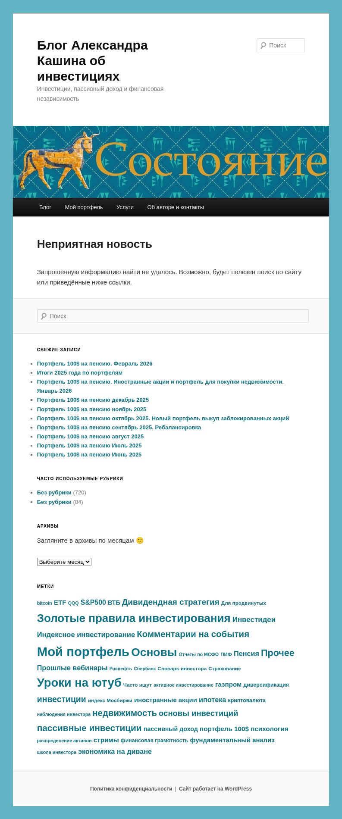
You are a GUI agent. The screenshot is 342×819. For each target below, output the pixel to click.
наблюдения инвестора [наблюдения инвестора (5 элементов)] (64, 714)
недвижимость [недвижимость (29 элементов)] (124, 713)
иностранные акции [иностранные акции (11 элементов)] (165, 700)
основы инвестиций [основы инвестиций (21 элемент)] (198, 713)
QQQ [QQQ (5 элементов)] (73, 603)
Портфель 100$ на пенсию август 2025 (90, 436)
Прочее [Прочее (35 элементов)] (278, 653)
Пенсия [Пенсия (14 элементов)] (246, 653)
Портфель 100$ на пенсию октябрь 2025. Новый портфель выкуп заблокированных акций (163, 418)
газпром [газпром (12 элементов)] (228, 684)
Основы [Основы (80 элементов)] (154, 652)
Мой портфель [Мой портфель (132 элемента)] (83, 651)
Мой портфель (84, 207)
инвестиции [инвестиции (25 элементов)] (61, 699)
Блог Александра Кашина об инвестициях (92, 60)
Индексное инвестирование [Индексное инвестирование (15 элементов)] (86, 634)
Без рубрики (54, 492)
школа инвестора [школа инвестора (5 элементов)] (56, 752)
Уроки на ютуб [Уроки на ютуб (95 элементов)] (79, 682)
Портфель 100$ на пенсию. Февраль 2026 (95, 363)
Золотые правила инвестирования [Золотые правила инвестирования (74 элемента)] (134, 618)
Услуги (125, 207)
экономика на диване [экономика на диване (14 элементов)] (115, 751)
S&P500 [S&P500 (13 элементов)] (93, 602)
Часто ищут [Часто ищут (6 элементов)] (137, 685)
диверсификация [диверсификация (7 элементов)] (266, 685)
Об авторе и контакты (175, 207)
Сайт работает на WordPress (215, 789)
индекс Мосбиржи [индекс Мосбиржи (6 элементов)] (110, 700)
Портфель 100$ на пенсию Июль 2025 (89, 445)
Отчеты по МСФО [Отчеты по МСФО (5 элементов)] (199, 654)
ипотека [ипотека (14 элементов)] (212, 699)
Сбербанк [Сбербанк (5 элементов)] (145, 668)
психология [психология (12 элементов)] (270, 728)
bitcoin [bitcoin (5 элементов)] (44, 603)
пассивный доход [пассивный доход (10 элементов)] (171, 728)
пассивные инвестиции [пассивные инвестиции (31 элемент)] (89, 728)
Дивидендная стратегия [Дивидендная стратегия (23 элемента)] (171, 601)
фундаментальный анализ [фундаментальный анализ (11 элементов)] (232, 740)
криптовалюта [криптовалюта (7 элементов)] (247, 700)
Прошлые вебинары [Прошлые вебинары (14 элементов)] (72, 668)
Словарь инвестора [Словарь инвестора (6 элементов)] (182, 668)
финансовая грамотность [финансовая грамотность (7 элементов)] (154, 741)
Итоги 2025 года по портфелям (79, 372)
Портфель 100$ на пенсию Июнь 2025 (89, 454)
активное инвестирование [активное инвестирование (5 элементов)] (183, 685)
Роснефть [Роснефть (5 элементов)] (121, 668)
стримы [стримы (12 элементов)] (106, 740)
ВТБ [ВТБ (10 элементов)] (114, 602)
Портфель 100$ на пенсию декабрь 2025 (93, 400)
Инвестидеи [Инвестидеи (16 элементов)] (254, 620)
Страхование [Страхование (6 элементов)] (224, 668)
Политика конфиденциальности (131, 789)
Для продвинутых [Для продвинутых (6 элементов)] (243, 603)
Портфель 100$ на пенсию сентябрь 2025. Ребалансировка (119, 427)
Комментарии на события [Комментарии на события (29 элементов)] (193, 634)
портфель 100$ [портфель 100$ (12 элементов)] (224, 728)
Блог (45, 207)
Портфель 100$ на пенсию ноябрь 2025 (92, 409)
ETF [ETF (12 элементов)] (60, 602)
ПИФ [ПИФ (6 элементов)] (226, 654)
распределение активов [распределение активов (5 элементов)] (64, 740)
